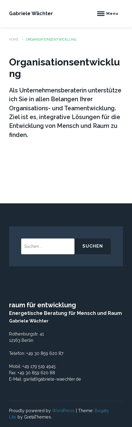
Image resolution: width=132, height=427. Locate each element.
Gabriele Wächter (31, 13)
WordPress (63, 410)
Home (14, 39)
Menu (112, 13)
